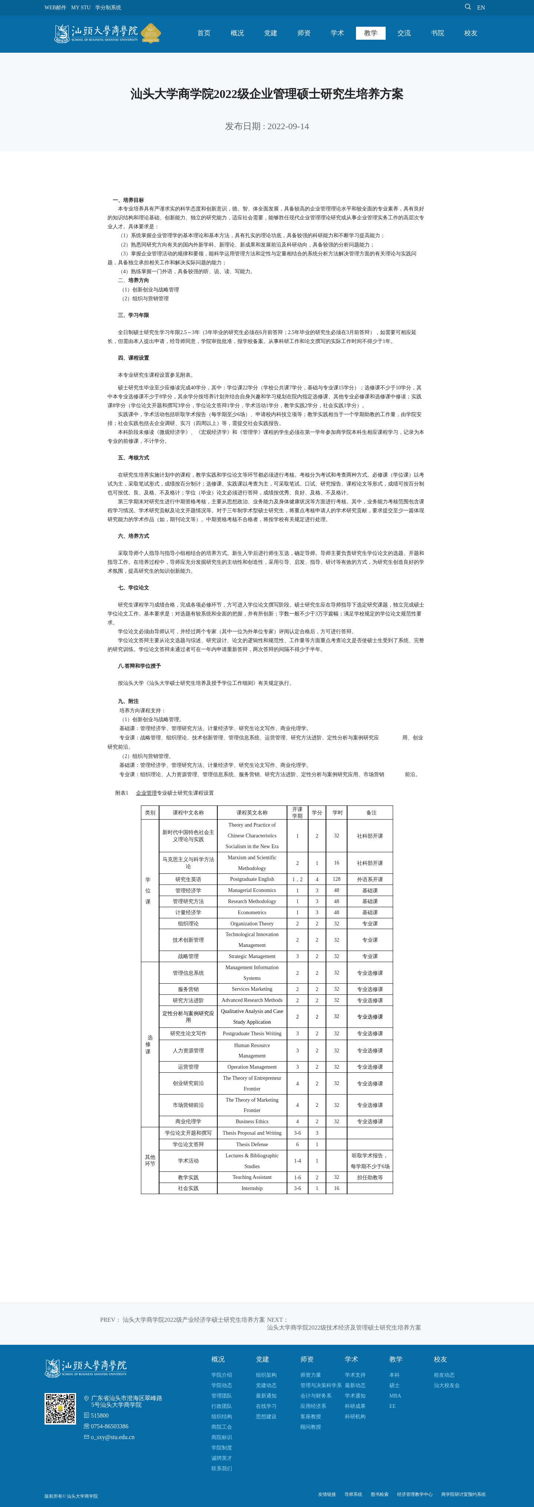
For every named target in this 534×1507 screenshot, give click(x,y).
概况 (237, 33)
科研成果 (355, 1406)
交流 (404, 33)
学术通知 (355, 1396)
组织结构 (221, 1416)
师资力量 (310, 1375)
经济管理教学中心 (415, 1494)
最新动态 (355, 1385)
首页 (204, 33)
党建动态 (266, 1385)
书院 (437, 33)
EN (481, 7)
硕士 (394, 1385)
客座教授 (310, 1416)
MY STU (80, 7)
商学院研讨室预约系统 (463, 1494)
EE (392, 1406)
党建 (270, 33)
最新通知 (266, 1396)
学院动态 (221, 1385)
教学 (371, 33)
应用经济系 (313, 1406)
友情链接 (327, 1494)
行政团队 (221, 1406)
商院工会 (221, 1427)
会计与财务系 (316, 1396)
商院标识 (221, 1437)
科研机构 (355, 1416)
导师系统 (353, 1494)
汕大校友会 (447, 1385)
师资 (304, 33)
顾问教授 (310, 1427)
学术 (337, 33)
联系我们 (221, 1468)
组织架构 (266, 1375)
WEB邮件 (55, 7)
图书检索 (380, 1494)
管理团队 (221, 1396)
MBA (395, 1396)
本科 (394, 1375)
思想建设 (266, 1416)
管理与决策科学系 (321, 1385)
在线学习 (266, 1406)
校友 (471, 33)
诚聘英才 (221, 1458)
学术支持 (355, 1375)
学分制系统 (108, 7)
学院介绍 (221, 1375)
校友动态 (444, 1375)
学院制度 (221, 1448)
